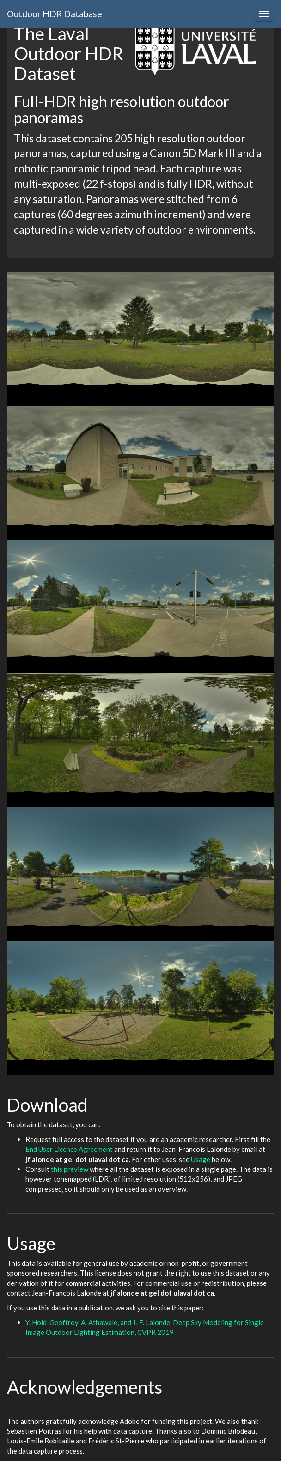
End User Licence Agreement (69, 1149)
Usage (200, 1159)
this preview (69, 1169)
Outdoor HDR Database (54, 13)
